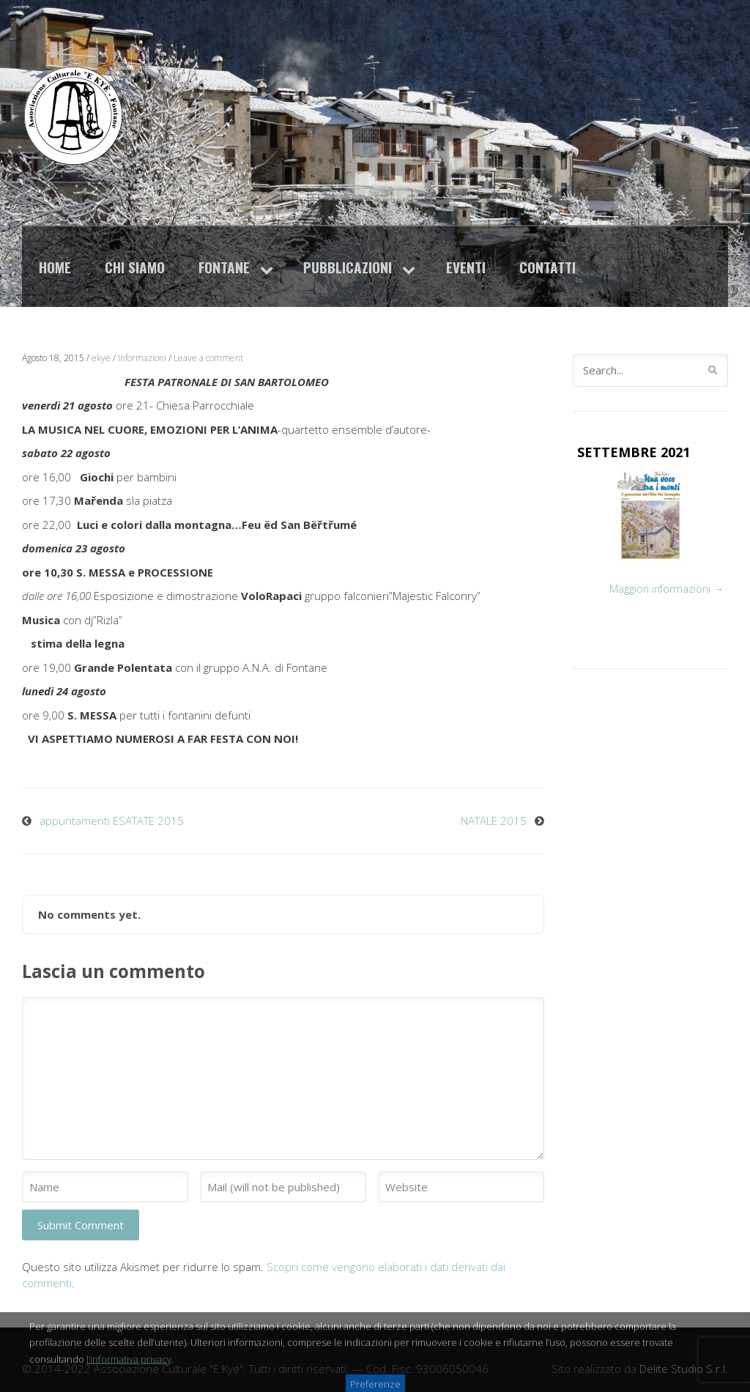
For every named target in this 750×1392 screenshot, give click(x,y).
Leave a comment (208, 358)
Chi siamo (135, 267)
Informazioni (142, 358)
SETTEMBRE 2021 (633, 452)
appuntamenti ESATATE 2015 (112, 820)
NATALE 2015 (494, 820)
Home (55, 267)
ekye (101, 358)
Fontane (224, 267)
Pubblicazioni (347, 267)
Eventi (466, 267)
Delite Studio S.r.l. (683, 1368)
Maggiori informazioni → (666, 589)
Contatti (547, 267)
